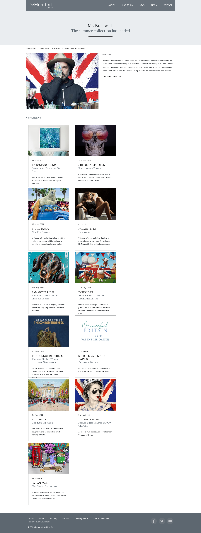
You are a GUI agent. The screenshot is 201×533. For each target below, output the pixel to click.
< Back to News (31, 49)
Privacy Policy (82, 518)
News (47, 49)
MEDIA (154, 5)
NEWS (142, 5)
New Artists (66, 518)
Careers (31, 518)
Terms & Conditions (100, 518)
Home (42, 49)
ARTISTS (111, 5)
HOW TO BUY (127, 5)
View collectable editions (112, 76)
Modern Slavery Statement (39, 522)
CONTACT (167, 5)
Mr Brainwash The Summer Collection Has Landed (68, 49)
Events (41, 518)
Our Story (53, 518)
